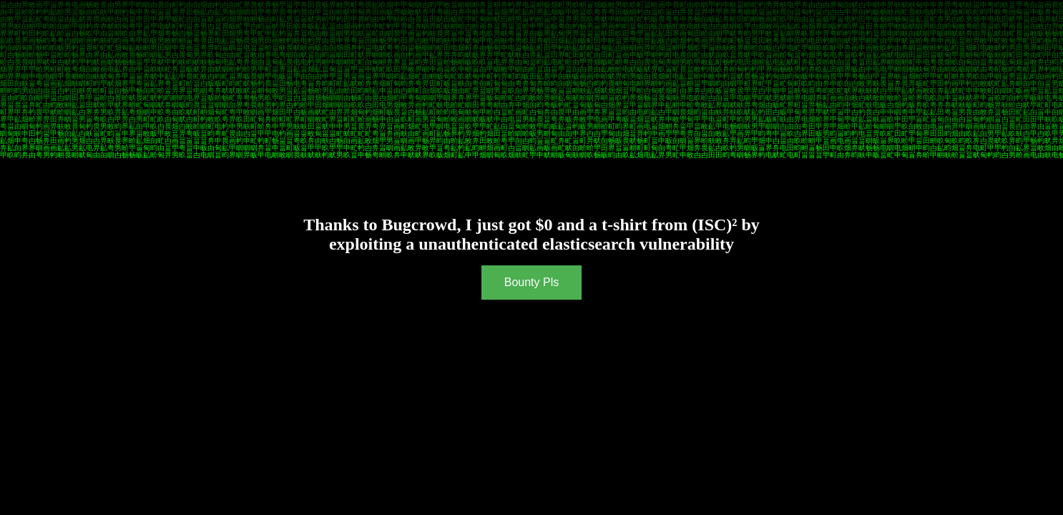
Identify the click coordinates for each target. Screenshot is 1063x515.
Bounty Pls (531, 282)
